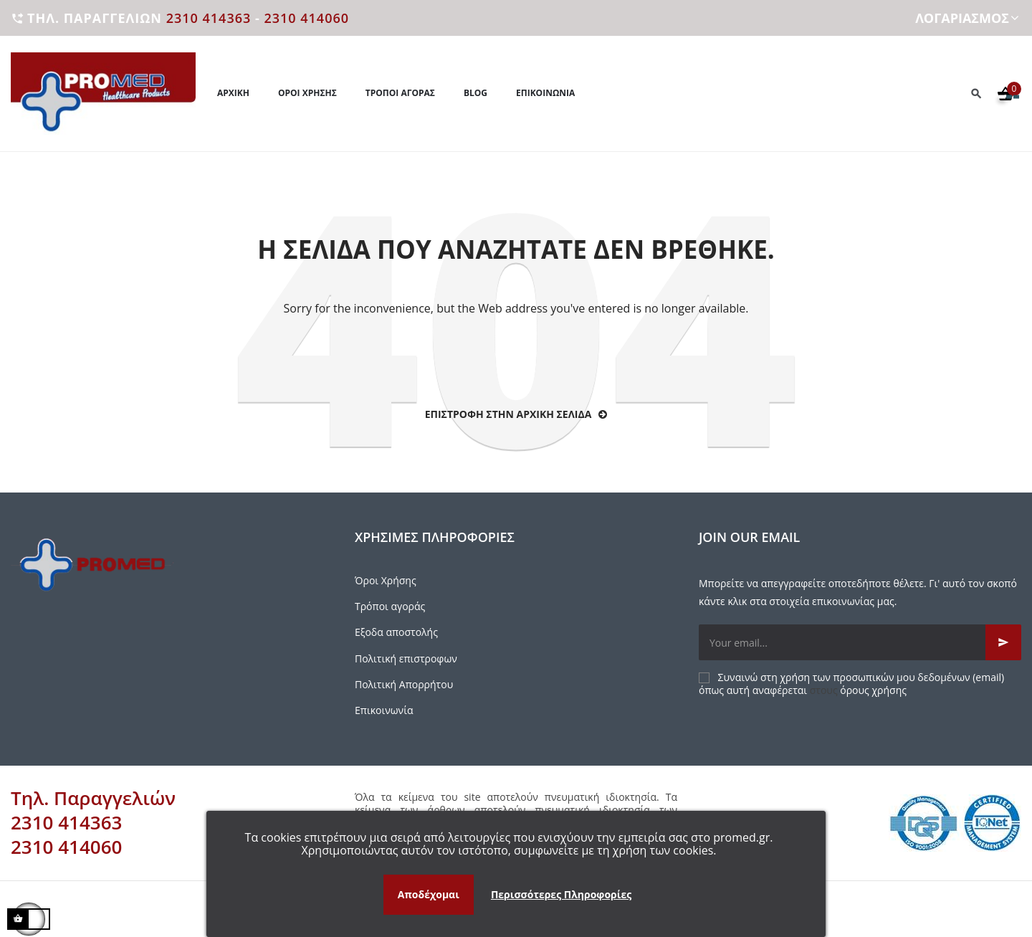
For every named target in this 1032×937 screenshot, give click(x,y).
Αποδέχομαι (428, 894)
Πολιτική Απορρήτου (404, 684)
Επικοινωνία (384, 710)
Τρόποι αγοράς (390, 606)
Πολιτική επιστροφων (406, 658)
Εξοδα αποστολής (396, 632)
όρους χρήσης (873, 690)
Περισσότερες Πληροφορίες (561, 894)
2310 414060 (306, 18)
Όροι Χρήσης (385, 580)
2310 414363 (209, 18)
